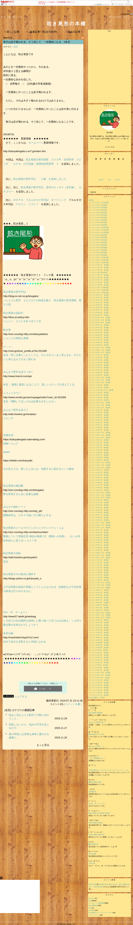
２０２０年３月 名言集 (100, 655)
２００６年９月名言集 (99, 255)
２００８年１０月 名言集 (100, 317)
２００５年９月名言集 (99, 225)
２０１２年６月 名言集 (100, 423)
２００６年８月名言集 (99, 252)
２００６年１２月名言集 (100, 262)
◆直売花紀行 (93, 844)
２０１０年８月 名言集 (100, 372)
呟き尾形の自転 (12, 553)
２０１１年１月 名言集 (100, 385)
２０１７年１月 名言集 (100, 560)
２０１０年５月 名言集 (100, 365)
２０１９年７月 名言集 (100, 635)
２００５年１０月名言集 (100, 227)
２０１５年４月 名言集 (100, 508)
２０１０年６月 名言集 (100, 367)
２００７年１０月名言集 (100, 287)
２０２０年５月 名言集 (100, 660)
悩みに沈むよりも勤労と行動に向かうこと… (29, 717)
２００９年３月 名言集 (100, 330)
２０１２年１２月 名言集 (100, 438)
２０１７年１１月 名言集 (100, 585)
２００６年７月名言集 (99, 250)
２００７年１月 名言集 (100, 265)
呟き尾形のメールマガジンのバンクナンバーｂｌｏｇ (33, 527)
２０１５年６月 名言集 (100, 512)
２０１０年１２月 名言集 (100, 382)
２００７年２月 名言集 (100, 267)
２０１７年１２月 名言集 (100, 587)
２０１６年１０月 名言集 (100, 553)
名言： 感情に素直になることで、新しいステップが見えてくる (40, 384)
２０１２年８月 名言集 (100, 427)
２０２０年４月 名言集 (100, 657)
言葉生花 (8, 435)
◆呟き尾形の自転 (95, 782)
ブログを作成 (119, 4)
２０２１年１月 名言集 (100, 680)
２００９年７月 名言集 (100, 340)
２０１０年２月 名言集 (100, 357)
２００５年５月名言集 (99, 215)
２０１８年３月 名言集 (100, 595)
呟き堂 (7, 329)
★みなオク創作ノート (97, 746)
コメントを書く (74, 704)
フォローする (109, 147)
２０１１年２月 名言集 (100, 387)
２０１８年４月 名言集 (100, 598)
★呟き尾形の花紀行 (97, 823)
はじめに (92, 898)
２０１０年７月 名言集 (100, 370)
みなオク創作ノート (14, 506)
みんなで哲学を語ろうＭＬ (18, 372)
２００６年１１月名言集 (100, 260)
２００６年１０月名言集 (100, 257)
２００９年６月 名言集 (100, 337)
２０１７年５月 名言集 (100, 570)
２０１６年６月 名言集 (100, 542)
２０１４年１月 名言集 (100, 470)
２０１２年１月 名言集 (100, 410)
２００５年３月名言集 (99, 210)
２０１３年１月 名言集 (100, 440)
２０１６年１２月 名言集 (100, 557)
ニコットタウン (12, 393)
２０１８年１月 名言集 (100, 590)
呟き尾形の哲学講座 (37, 159)
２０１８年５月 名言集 (100, 600)
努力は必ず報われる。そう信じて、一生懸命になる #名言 (36, 42)
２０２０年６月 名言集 (100, 663)
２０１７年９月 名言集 (100, 580)
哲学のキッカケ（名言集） (61, 187)
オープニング (58, 200)
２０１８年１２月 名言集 (100, 617)
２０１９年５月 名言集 (100, 630)
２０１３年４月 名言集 (100, 447)
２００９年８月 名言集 (100, 342)
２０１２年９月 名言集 (100, 430)
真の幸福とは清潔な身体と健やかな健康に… (29, 736)
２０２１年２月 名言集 (100, 683)
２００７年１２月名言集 (100, 293)
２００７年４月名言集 (99, 272)
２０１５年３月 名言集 (100, 505)
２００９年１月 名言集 (100, 325)
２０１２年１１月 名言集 (100, 435)
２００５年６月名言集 (99, 217)
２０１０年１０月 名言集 (100, 377)
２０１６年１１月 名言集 (100, 555)
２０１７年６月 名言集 (100, 572)
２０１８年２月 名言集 (100, 593)
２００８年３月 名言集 (100, 300)
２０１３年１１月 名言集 (100, 465)
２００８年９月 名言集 (100, 315)
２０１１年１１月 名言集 (100, 405)
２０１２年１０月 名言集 (100, 432)
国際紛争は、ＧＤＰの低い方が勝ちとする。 (28, 515)
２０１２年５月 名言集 (100, 420)
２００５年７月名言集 (99, 220)
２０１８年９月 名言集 (100, 610)
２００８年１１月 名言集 (100, 320)
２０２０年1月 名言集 (99, 650)
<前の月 (101, 179)
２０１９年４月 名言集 (100, 628)
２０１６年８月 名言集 (100, 547)
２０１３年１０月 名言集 (100, 462)
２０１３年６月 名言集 (100, 453)
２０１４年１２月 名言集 (100, 497)
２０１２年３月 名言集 (100, 415)
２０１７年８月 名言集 (100, 578)
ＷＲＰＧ (18, 200)
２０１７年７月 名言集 (100, 575)
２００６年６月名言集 (99, 247)
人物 (43, 179)
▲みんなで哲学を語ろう (97, 722)
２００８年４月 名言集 (100, 302)
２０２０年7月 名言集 (99, 665)
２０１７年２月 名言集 (100, 562)
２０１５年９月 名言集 (100, 520)
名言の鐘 (8, 633)
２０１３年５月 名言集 (100, 450)
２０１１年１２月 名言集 (100, 408)
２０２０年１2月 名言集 (100, 678)
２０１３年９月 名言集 (100, 460)
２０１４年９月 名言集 (100, 490)
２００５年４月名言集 (99, 212)
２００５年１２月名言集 (100, 232)
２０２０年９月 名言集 (100, 670)
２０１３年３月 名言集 (100, 445)
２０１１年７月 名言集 (100, 395)
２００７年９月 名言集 (100, 285)
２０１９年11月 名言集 (100, 645)
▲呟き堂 (92, 863)
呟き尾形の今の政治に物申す (20, 574)
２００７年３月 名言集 (100, 270)
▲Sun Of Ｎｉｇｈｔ (97, 804)
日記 (9, 17)
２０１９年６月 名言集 (100, 632)
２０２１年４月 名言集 (100, 687)
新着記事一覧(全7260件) (43, 31)
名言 (16, 47)
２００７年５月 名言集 (100, 275)
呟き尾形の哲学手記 (24, 179)
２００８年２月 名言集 (100, 297)
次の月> (118, 179)
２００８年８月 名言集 (100, 312)
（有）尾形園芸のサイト (97, 758)
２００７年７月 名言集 (100, 280)
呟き (90, 908)
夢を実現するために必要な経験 (20, 494)
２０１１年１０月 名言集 (100, 402)
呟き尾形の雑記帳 (13, 485)
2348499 (125, 14)
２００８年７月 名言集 (100, 310)
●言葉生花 (92, 792)
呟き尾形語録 (93, 905)
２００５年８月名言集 (99, 222)
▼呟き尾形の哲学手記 (97, 835)
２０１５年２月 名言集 (100, 502)
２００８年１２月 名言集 (100, 323)
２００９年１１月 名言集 (100, 350)
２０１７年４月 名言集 (100, 568)
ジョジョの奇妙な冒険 (15, 338)
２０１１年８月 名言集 (100, 397)
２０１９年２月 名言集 (100, 623)
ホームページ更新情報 (97, 903)
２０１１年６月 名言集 (100, 393)
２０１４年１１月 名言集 (100, 495)
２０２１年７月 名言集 (100, 695)
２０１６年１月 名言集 (100, 530)
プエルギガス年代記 (37, 200)
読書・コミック (9, 4)
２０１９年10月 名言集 (100, 643)
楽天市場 (129, 4)
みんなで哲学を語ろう (15, 410)
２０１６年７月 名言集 (100, 545)
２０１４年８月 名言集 (100, 487)
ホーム (3, 17)
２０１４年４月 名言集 (100, 478)
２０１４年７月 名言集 (100, 485)
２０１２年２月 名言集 (100, 412)
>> (101, 4)
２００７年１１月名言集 (100, 290)
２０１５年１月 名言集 (100, 500)
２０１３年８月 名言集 (100, 457)
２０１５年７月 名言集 (100, 515)
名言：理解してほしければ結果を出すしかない (29, 401)
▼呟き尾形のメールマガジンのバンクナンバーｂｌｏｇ (108, 770)
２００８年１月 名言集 (100, 295)
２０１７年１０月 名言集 (100, 583)
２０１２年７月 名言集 (100, 425)
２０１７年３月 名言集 (100, 565)
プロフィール (17, 17)
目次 (5, 561)
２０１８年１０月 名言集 (100, 613)
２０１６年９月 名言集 (100, 550)
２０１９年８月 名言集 (100, 638)
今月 (109, 179)
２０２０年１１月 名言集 (100, 675)
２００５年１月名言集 (99, 205)
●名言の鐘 (92, 854)
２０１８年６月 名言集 (100, 602)
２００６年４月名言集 (99, 242)
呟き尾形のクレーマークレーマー (101, 913)
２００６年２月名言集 (99, 237)
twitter (6, 452)
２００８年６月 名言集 (100, 308)
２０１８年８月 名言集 (100, 608)
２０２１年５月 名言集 (100, 690)
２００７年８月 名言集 (100, 282)
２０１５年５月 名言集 (100, 510)
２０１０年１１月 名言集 (100, 380)
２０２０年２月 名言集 (100, 653)
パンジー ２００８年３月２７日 (23, 321)
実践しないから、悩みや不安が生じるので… (29, 726)
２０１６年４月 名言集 (100, 538)
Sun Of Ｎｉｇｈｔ (15, 612)
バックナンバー (110, 189)
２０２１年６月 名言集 (100, 693)
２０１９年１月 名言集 (100, 620)
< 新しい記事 (12, 31)
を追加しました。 (57, 179)
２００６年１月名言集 (99, 235)
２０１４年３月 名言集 (100, 475)
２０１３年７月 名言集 (100, 455)
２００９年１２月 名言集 (100, 352)
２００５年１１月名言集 (100, 230)
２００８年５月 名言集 (100, 305)
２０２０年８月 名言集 (100, 668)
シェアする (20, 696)
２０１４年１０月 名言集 (100, 493)
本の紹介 (92, 910)
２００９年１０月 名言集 (100, 347)
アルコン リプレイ (27, 204)
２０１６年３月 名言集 (100, 535)
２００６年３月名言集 (99, 240)
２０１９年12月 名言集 (100, 647)
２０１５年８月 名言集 (100, 517)
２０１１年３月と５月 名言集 (102, 390)
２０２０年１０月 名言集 (100, 672)
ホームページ (36, 142)
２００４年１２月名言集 (100, 202)
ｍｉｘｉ (8, 346)
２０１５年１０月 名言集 (100, 523)
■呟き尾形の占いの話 (96, 734)
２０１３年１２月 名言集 (100, 468)
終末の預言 (93, 884)
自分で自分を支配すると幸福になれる (24, 641)
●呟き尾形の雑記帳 (95, 713)
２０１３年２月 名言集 (100, 442)
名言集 (91, 200)
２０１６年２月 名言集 (100, 532)
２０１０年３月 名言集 (100, 360)
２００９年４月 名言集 (100, 332)
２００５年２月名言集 (99, 207)
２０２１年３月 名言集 (100, 685)
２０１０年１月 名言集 (100, 355)
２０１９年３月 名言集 (100, 625)
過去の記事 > (75, 31)
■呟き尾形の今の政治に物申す (100, 813)
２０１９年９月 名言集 (100, 640)
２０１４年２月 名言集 (100, 472)
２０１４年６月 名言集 (100, 483)
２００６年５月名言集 (99, 245)
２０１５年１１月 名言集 (100, 525)
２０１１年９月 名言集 (100, 400)
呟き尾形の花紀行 (14, 313)
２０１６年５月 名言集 (100, 540)
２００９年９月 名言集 (100, 345)
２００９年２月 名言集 (100, 327)
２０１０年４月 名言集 (100, 362)
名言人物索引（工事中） (97, 698)
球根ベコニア (10, 443)
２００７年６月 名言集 (100, 277)
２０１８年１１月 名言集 (100, 615)
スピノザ (8, 418)
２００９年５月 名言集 (100, 335)
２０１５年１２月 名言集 (100, 527)
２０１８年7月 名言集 (99, 605)
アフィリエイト (94, 915)
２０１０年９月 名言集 (100, 375)
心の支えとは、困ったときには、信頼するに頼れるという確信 (38, 468)
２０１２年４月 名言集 (100, 417)
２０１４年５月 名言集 (100, 480)
